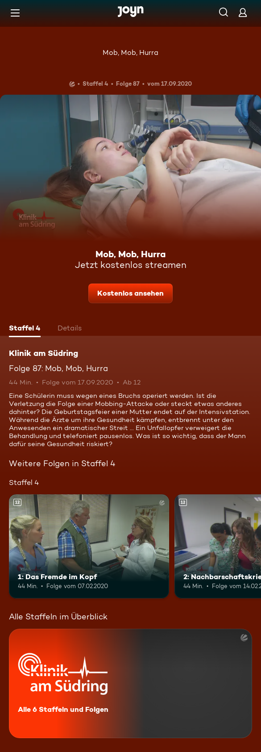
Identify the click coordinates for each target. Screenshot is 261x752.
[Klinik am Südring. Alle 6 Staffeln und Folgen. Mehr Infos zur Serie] (130, 683)
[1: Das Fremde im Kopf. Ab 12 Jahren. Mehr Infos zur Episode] (89, 546)
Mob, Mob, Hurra (130, 52)
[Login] (242, 12)
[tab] (24, 329)
